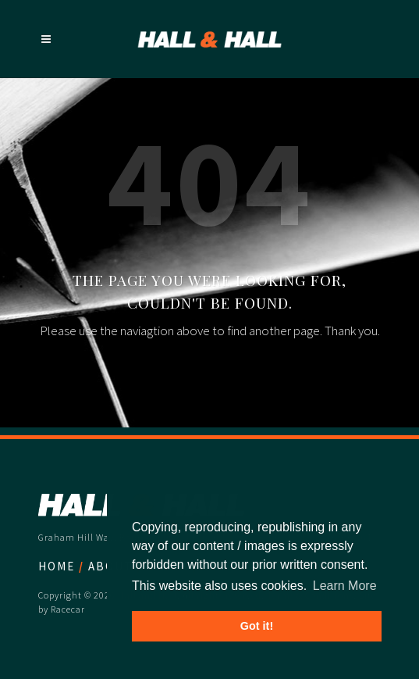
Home (56, 566)
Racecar (68, 609)
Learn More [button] (345, 585)
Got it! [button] (256, 626)
